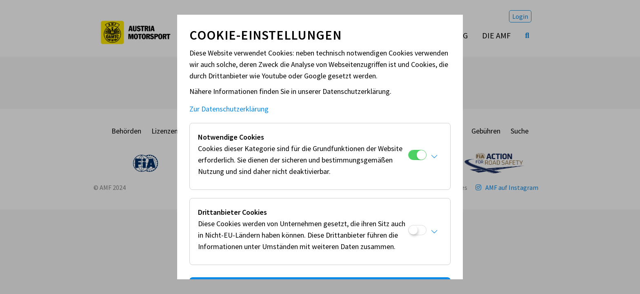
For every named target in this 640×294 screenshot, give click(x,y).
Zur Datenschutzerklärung (229, 109)
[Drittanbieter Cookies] (417, 230)
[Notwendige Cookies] (417, 155)
